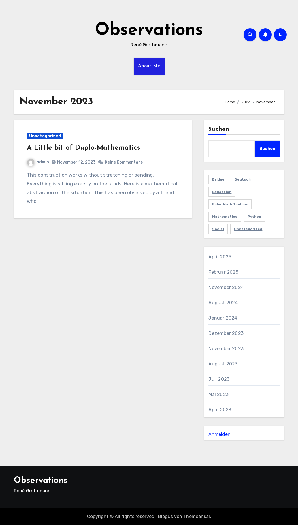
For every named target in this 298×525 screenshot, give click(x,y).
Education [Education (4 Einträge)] (221, 192)
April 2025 (219, 257)
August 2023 (222, 364)
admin (38, 162)
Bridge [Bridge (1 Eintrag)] (218, 179)
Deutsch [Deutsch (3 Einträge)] (243, 179)
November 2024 (226, 287)
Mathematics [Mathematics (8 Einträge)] (224, 217)
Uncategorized (45, 136)
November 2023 (226, 348)
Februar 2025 (223, 272)
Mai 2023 (218, 394)
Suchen (218, 129)
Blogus (165, 516)
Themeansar (196, 516)
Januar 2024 (222, 318)
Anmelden (219, 434)
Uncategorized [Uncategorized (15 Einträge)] (248, 229)
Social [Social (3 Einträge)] (218, 229)
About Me (149, 66)
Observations (149, 30)
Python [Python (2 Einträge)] (254, 217)
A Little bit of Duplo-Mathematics (83, 148)
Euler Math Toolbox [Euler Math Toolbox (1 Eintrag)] (230, 204)
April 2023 (219, 409)
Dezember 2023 (226, 333)
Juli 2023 (218, 379)
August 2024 (223, 302)
